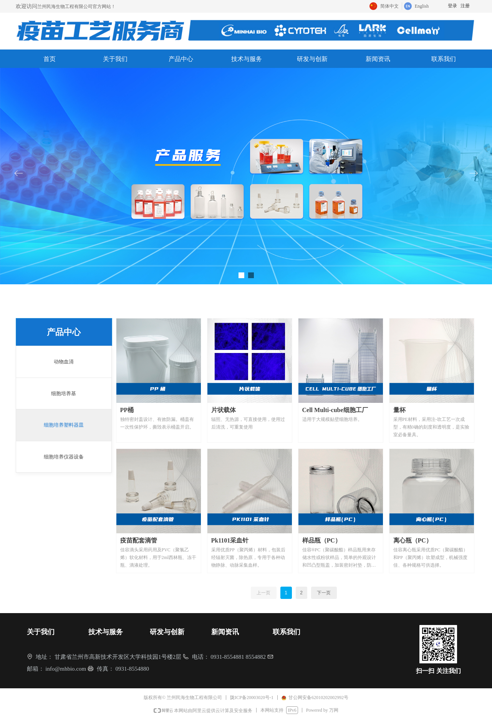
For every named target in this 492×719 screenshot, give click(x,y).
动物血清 (64, 361)
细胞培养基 (63, 393)
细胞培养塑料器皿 (64, 425)
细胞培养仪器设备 (64, 457)
